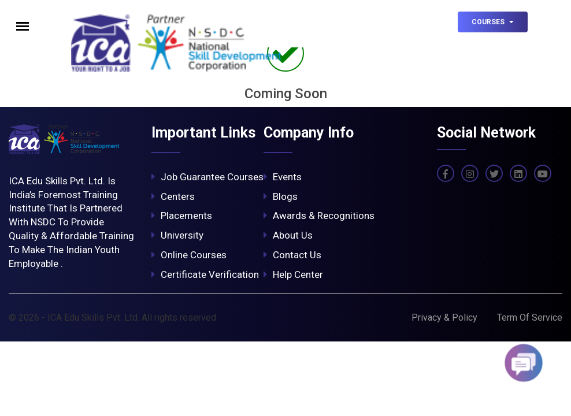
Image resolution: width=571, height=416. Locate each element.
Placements (181, 215)
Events (283, 177)
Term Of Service (529, 317)
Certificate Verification (205, 274)
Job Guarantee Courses (207, 177)
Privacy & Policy (444, 317)
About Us (288, 235)
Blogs (281, 196)
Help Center (293, 274)
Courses (493, 22)
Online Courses (189, 255)
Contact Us (292, 255)
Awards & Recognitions (319, 215)
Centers (173, 196)
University (177, 235)
